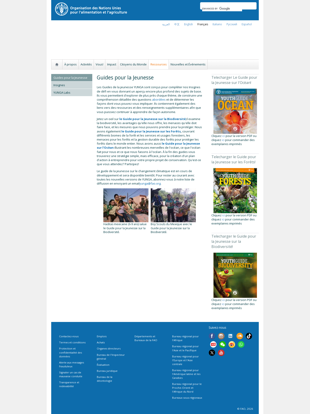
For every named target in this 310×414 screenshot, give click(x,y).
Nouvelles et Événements (188, 64)
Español (247, 24)
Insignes (59, 85)
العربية (166, 24)
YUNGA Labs (61, 92)
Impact (111, 64)
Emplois (101, 336)
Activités (86, 64)
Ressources (158, 64)
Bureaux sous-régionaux (187, 397)
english (188, 24)
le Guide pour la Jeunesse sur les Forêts (151, 131)
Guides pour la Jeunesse (70, 78)
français (202, 24)
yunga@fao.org (150, 183)
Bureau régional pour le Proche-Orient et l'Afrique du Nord (187, 387)
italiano (217, 24)
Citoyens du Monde (133, 64)
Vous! (99, 64)
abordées (159, 99)
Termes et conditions (72, 342)
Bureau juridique (107, 370)
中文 (177, 24)
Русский (232, 24)
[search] (222, 8)
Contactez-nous (69, 336)
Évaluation (103, 364)
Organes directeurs (108, 348)
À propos (70, 64)
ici (223, 136)
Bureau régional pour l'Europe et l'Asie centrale (185, 360)
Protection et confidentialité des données (70, 352)
